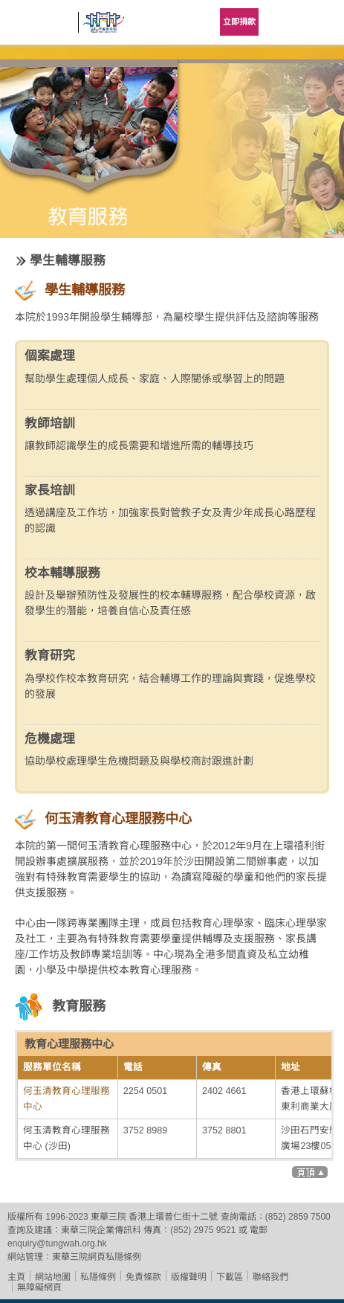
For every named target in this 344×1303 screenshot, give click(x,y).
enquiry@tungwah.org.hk (57, 1243)
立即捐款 (239, 21)
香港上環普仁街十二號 (173, 1217)
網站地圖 (53, 1277)
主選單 (321, 22)
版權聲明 (189, 1277)
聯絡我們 (270, 1277)
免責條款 (143, 1277)
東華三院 (40, 27)
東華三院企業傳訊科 (101, 1230)
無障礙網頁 (39, 1287)
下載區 (229, 1277)
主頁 (16, 1277)
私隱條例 (98, 1277)
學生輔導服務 (68, 261)
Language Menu (284, 22)
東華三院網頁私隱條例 (96, 1257)
